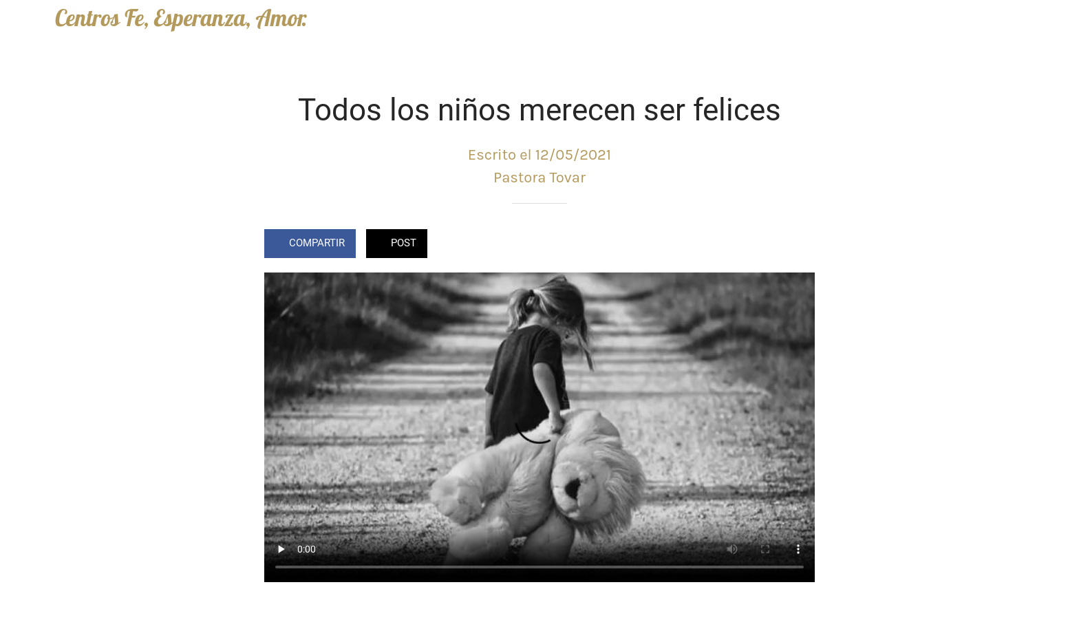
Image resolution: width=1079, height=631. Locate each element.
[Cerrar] (27, 22)
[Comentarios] (798, 244)
